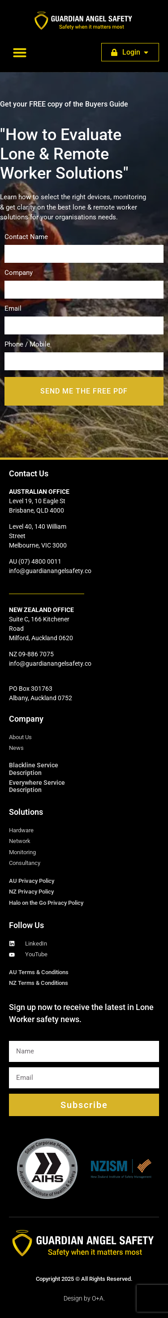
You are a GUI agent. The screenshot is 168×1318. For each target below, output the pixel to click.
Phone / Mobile (84, 353)
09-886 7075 (36, 654)
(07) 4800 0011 (39, 561)
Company (84, 282)
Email (84, 317)
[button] (19, 52)
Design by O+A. (84, 1298)
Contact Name (84, 246)
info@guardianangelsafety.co (50, 570)
